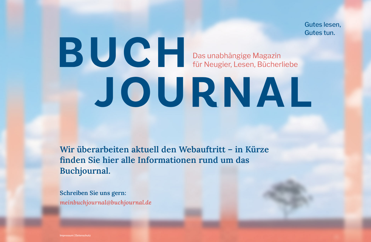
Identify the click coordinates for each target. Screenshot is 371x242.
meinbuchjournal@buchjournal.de (105, 202)
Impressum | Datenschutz (75, 235)
